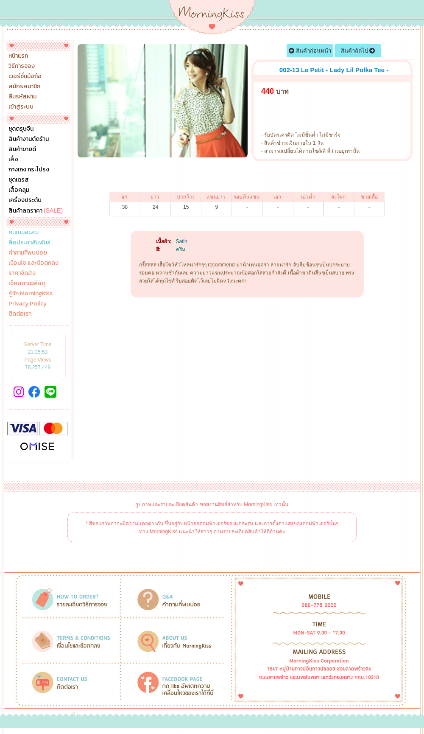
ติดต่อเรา (19, 314)
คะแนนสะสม (23, 232)
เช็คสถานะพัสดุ (26, 283)
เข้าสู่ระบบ (20, 107)
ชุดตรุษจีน (20, 129)
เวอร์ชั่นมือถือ (25, 76)
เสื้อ (13, 159)
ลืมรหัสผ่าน (22, 96)
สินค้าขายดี (22, 149)
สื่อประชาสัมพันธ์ (29, 242)
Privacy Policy (27, 304)
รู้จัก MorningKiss (30, 293)
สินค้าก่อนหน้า (310, 51)
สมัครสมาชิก (24, 86)
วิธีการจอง (21, 66)
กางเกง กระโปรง (28, 169)
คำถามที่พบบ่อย (27, 253)
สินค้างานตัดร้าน (28, 139)
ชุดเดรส (18, 180)
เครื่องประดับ (25, 200)
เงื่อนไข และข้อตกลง (33, 263)
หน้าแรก (18, 56)
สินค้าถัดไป (358, 51)
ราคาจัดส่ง (22, 273)
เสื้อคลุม (18, 190)
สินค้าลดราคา (35, 210)
